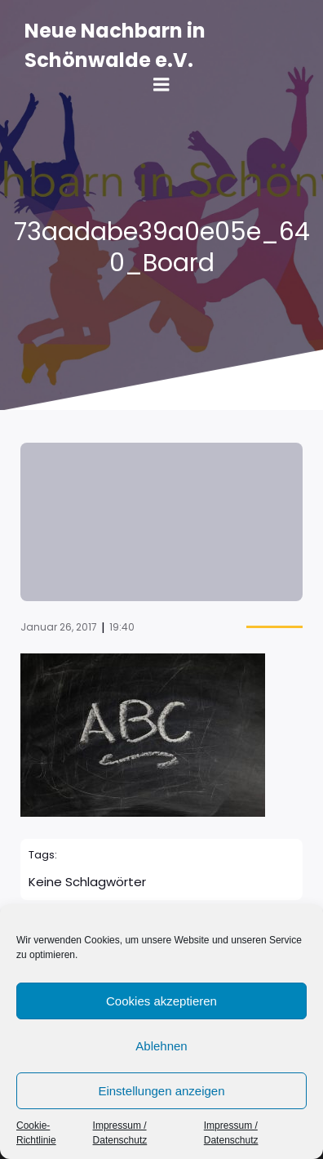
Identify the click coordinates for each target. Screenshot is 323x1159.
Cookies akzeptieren (161, 1001)
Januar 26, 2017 (58, 627)
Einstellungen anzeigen (161, 1091)
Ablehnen (161, 1046)
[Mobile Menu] (161, 85)
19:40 (122, 627)
